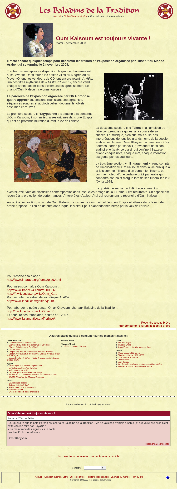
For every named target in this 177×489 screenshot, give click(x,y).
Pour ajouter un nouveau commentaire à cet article (88, 456)
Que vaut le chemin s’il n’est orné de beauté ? (135, 366)
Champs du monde (120, 477)
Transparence (123, 360)
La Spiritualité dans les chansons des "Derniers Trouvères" (31, 352)
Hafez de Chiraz (124, 345)
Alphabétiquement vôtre (75, 16)
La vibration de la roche (18, 383)
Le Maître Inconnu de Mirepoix (74, 346)
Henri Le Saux (14, 349)
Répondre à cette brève (155, 322)
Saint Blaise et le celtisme (128, 357)
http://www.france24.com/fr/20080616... (34, 290)
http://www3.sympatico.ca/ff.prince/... (32, 318)
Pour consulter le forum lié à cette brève (143, 325)
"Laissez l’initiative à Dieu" (19, 385)
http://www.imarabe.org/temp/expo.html (34, 279)
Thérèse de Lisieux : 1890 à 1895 (131, 355)
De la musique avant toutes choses (22, 343)
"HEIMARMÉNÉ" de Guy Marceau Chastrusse (26, 377)
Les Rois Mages (124, 343)
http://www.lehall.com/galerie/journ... (32, 301)
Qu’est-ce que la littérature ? (129, 353)
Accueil (57, 16)
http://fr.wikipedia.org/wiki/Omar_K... (31, 311)
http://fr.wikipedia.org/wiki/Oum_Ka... (32, 293)
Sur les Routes (77, 477)
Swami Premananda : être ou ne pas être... (134, 347)
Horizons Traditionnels (97, 477)
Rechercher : (77, 468)
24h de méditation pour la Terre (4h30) (23, 347)
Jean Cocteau (123, 362)
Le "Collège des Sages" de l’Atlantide (23, 368)
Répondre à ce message (157, 444)
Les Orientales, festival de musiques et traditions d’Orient (140, 364)
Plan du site (137, 477)
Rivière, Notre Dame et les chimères (23, 387)
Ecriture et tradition (16, 390)
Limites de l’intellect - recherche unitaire (24, 392)
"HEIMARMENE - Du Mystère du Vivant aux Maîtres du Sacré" (33, 375)
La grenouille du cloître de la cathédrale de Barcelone (29, 345)
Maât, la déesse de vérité (18, 370)
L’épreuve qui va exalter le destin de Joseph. (26, 372)
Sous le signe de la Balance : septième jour (25, 366)
